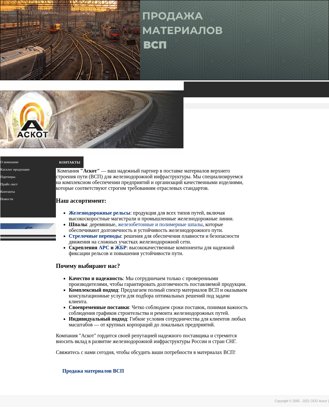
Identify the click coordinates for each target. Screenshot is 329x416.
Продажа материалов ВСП (93, 371)
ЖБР (120, 247)
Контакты (7, 191)
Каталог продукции (15, 169)
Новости (6, 199)
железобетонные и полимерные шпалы (160, 224)
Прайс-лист (9, 184)
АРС (104, 247)
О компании (9, 162)
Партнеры (7, 177)
